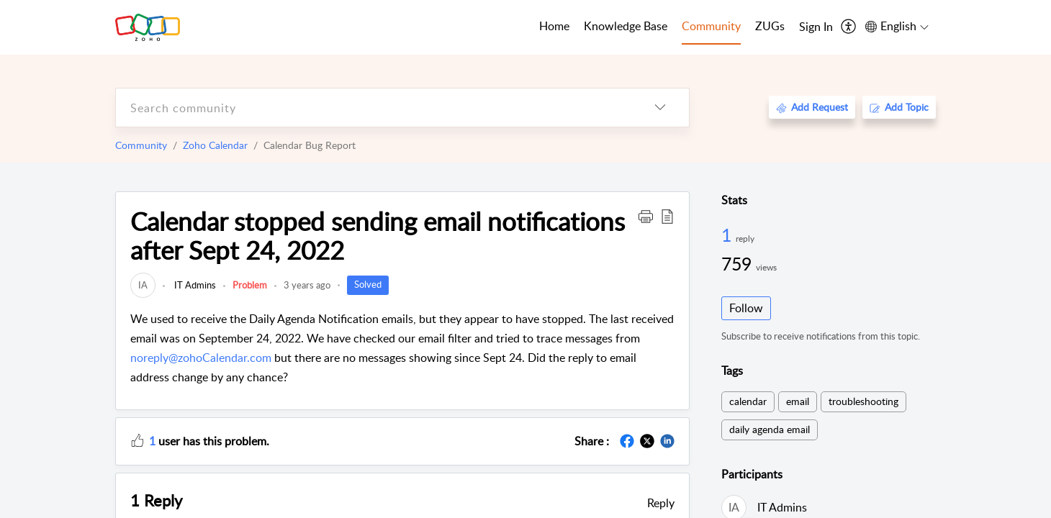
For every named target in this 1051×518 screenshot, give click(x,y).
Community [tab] (711, 26)
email (797, 401)
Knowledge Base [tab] (625, 26)
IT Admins (194, 284)
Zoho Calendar (215, 145)
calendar (748, 401)
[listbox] (660, 107)
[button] (646, 215)
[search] (373, 107)
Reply (661, 503)
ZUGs (770, 26)
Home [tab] (554, 26)
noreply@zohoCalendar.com (200, 357)
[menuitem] (816, 27)
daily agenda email (769, 429)
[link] (142, 284)
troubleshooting (863, 401)
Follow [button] (746, 308)
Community (141, 145)
